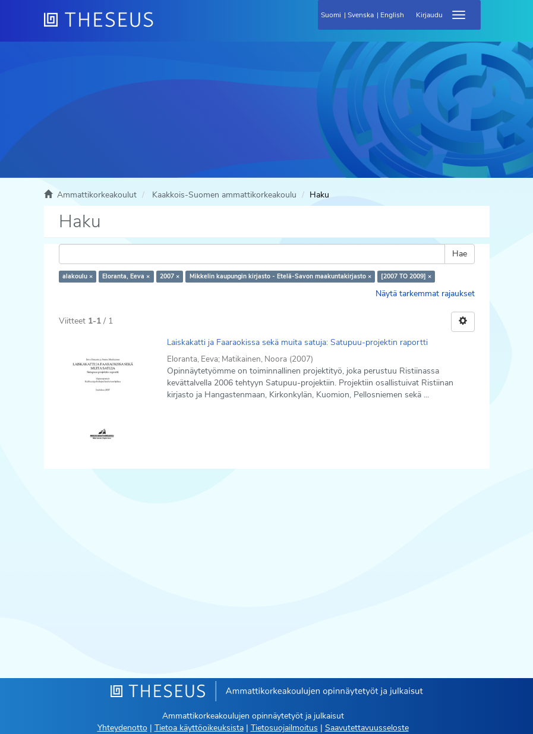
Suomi (331, 15)
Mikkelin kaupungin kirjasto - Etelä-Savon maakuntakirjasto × (280, 276)
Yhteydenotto (122, 727)
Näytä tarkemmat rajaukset (425, 293)
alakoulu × (77, 276)
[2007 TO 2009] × (406, 276)
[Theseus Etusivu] (163, 27)
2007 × (169, 276)
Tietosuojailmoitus (284, 727)
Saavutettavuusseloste (367, 727)
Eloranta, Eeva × (126, 276)
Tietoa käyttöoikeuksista (199, 727)
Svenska (361, 15)
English (392, 15)
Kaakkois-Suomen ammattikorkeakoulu (224, 194)
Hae (459, 253)
